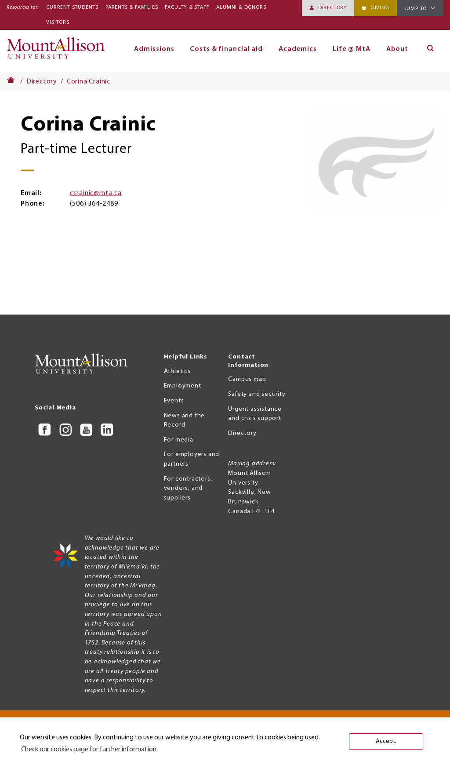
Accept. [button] (386, 741)
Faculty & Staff (187, 7)
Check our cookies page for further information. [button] (89, 749)
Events (174, 401)
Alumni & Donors (241, 7)
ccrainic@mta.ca (96, 193)
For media (178, 440)
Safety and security (256, 394)
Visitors (57, 22)
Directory (332, 8)
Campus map (247, 379)
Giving (380, 8)
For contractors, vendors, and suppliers (188, 488)
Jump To (415, 8)
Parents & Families (131, 7)
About (397, 49)
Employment (182, 386)
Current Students (72, 7)
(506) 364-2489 (94, 203)
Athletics (177, 371)
